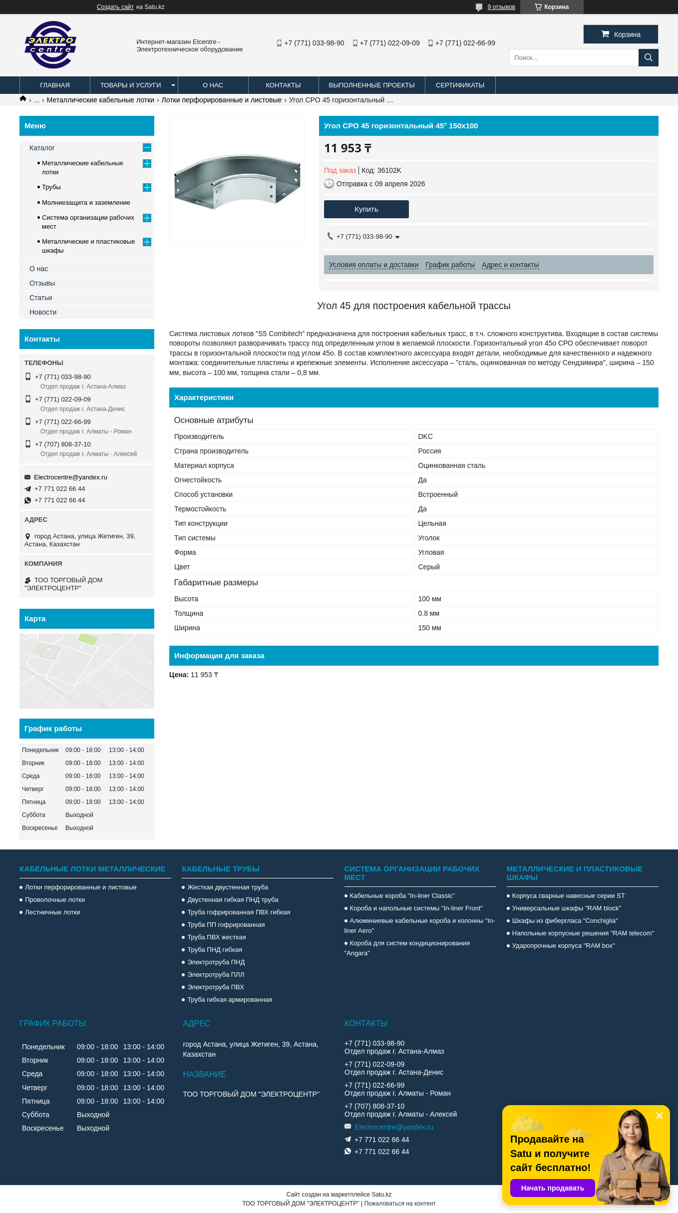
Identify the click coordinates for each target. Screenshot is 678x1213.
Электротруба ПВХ (215, 987)
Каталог (42, 148)
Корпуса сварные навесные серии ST (568, 895)
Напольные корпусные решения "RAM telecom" (583, 933)
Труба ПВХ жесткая (216, 937)
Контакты (283, 85)
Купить (366, 209)
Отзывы (42, 283)
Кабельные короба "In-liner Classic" (402, 895)
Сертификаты (460, 85)
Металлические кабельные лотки (101, 100)
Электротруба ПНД (216, 962)
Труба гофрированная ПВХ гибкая (238, 912)
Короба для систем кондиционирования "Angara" (407, 948)
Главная (55, 85)
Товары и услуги (130, 85)
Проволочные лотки (55, 899)
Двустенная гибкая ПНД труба (232, 899)
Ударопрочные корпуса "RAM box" (563, 945)
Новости (42, 312)
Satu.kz (381, 1194)
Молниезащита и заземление (86, 202)
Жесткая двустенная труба (227, 887)
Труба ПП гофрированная (226, 924)
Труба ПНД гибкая (214, 949)
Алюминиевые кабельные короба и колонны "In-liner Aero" (419, 925)
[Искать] (649, 57)
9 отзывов (501, 6)
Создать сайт (115, 6)
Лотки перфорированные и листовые (222, 100)
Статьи (40, 298)
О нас (213, 85)
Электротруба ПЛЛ (215, 974)
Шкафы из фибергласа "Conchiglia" (565, 920)
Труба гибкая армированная (229, 999)
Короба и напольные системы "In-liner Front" (416, 908)
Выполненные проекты (372, 85)
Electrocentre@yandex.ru (70, 477)
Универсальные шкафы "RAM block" (566, 908)
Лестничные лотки (52, 912)
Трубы (51, 187)
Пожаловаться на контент (399, 1203)
